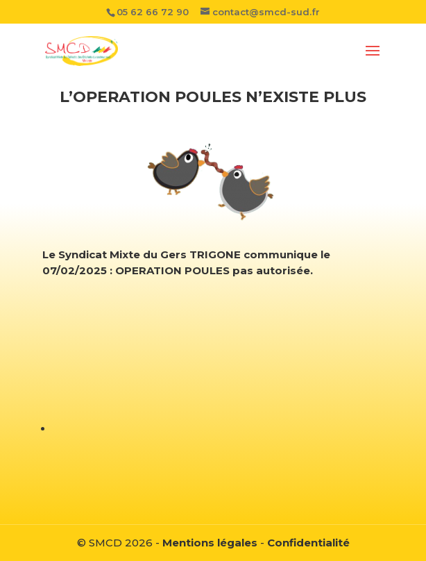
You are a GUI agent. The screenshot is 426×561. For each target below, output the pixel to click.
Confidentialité (308, 542)
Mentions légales (209, 542)
